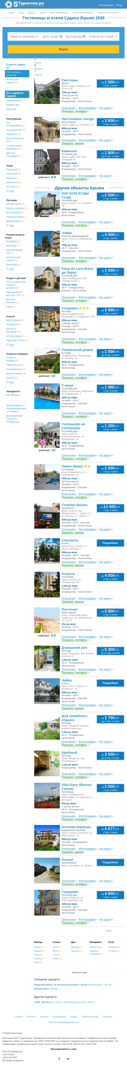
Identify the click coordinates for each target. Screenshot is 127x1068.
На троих (114, 950)
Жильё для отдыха (12, 81)
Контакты (31, 1016)
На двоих (114, 947)
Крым (21, 12)
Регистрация (106, 5)
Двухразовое (15, 221)
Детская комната (12, 301)
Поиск (63, 49)
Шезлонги (13, 182)
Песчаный (13, 169)
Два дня (76, 947)
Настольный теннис (13, 259)
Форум (74, 1016)
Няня (10, 306)
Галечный (13, 173)
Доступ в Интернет (13, 330)
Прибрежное (13, 100)
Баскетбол (13, 264)
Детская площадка (13, 154)
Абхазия (31, 12)
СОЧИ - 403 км (41, 1002)
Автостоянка (15, 320)
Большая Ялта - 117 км (45, 988)
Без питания (14, 212)
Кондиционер (15, 129)
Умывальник (15, 364)
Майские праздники (96, 952)
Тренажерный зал (14, 251)
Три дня (76, 950)
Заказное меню (16, 216)
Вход (119, 5)
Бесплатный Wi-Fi (15, 140)
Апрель (39, 958)
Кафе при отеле (16, 340)
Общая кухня (15, 203)
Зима (57, 947)
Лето (56, 954)
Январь (39, 947)
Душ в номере (15, 373)
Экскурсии (13, 324)
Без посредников (15, 124)
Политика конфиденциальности (63, 1022)
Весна (57, 950)
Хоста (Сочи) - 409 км (60, 1002)
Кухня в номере (16, 208)
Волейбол (13, 241)
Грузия (43, 12)
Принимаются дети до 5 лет (15, 293)
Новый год (96, 947)
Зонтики (12, 186)
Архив (109, 930)
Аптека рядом (15, 335)
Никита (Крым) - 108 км (99, 984)
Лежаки (12, 178)
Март (38, 954)
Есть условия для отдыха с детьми (15, 284)
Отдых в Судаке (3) (15, 66)
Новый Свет (13, 104)
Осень (57, 958)
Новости (44, 1016)
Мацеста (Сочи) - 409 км (83, 1002)
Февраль (39, 950)
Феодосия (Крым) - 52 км (47, 984)
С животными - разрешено (14, 147)
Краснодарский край (59, 12)
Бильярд (12, 245)
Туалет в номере (12, 359)
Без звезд (13, 395)
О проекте (107, 1016)
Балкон (12, 377)
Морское (11, 109)
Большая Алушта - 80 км (73, 984)
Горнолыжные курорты (83, 12)
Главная (19, 1016)
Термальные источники (108, 12)
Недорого (13, 134)
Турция (11, 12)
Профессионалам (89, 1016)
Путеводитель (59, 1016)
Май (37, 962)
